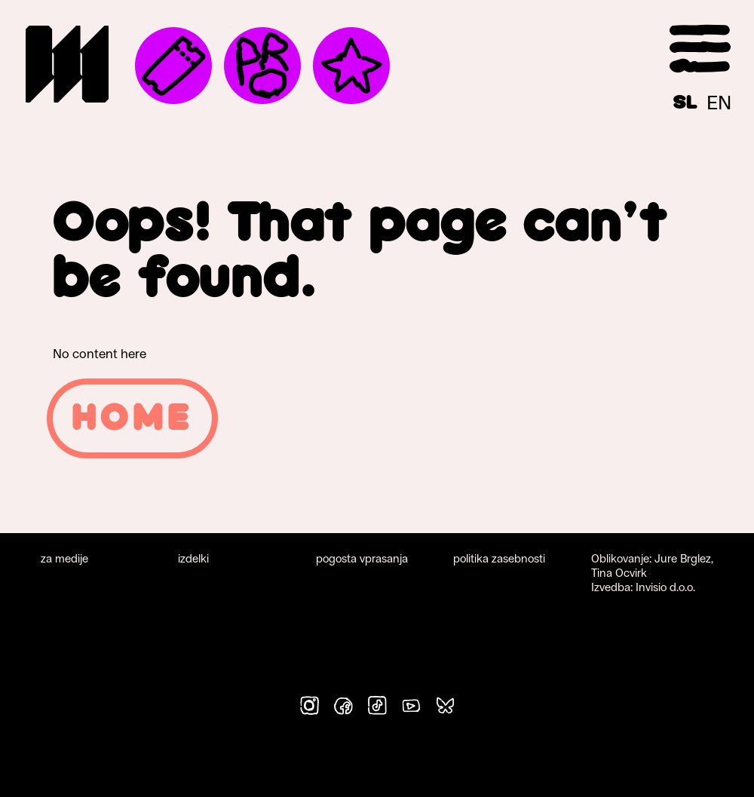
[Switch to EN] (718, 102)
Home (132, 418)
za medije (64, 558)
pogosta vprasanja (362, 558)
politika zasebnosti (499, 558)
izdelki (193, 558)
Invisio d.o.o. (665, 587)
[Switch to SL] (685, 102)
